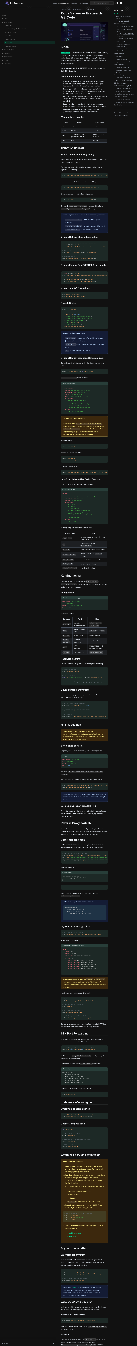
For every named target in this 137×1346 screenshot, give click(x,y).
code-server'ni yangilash (122, 86)
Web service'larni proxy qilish (125, 102)
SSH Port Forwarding (121, 83)
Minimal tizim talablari (122, 21)
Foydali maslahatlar (120, 97)
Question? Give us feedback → (123, 113)
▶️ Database (12, 49)
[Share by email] (62, 1312)
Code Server (9, 39)
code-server (33, 62)
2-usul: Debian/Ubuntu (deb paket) (124, 30)
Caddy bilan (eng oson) (123, 77)
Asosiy (4, 9)
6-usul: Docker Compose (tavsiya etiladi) (123, 45)
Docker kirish (9, 19)
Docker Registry (10, 35)
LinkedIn (54, 1286)
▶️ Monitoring (12, 60)
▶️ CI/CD (12, 13)
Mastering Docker (10, 28)
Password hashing (121, 59)
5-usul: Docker (120, 41)
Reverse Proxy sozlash (121, 75)
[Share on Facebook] (45, 1312)
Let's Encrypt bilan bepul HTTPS (123, 71)
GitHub (45, 1286)
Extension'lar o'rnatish (123, 99)
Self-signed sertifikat (122, 67)
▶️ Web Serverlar (12, 53)
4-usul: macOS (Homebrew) (124, 39)
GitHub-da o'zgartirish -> (121, 115)
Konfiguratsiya (119, 53)
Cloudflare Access (42, 1135)
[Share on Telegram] (53, 1312)
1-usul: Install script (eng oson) (125, 26)
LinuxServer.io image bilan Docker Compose (125, 50)
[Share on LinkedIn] (57, 1312)
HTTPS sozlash (119, 64)
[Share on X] (49, 1312)
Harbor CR (8, 32)
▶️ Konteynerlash (12, 16)
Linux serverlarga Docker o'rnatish (12, 24)
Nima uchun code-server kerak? (123, 17)
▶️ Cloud (12, 56)
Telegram (36, 1286)
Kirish (116, 13)
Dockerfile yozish (10, 42)
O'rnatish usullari (120, 24)
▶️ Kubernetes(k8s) (12, 46)
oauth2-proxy (40, 1139)
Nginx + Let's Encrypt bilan (124, 80)
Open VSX (44, 1187)
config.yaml (119, 56)
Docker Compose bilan (123, 91)
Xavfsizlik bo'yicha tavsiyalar (124, 94)
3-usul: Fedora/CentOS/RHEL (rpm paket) (125, 35)
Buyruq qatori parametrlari (124, 62)
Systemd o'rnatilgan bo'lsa (124, 88)
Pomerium (39, 1142)
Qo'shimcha (118, 105)
